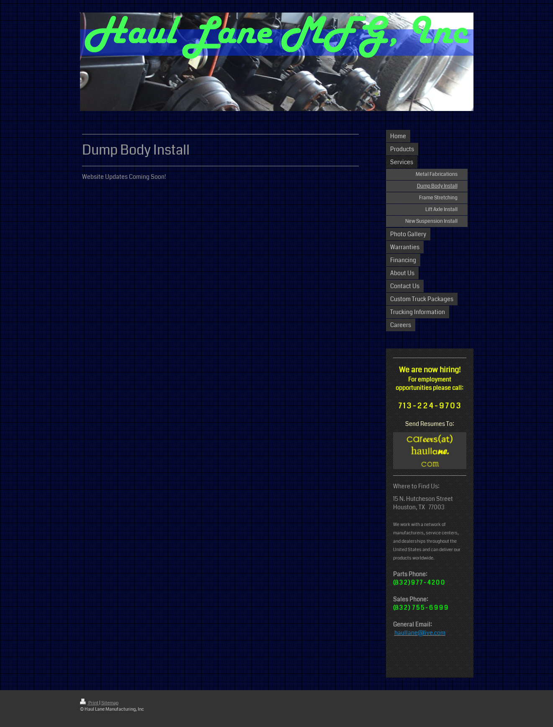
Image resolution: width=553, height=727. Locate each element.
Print (89, 703)
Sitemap (109, 703)
